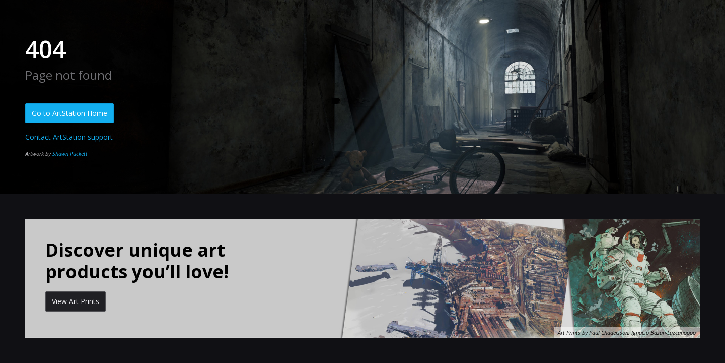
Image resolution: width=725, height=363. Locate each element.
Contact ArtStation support (69, 137)
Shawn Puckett (70, 153)
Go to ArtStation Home (69, 113)
